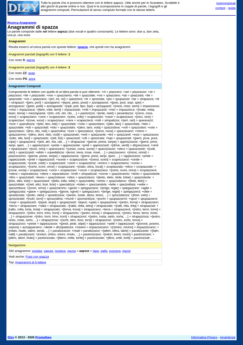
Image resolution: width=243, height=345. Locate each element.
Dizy (11, 337)
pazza (31, 60)
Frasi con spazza (37, 256)
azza (32, 78)
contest (220, 8)
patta (104, 251)
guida (232, 8)
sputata (37, 251)
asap (31, 73)
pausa (71, 251)
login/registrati (226, 3)
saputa (48, 251)
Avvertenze (227, 337)
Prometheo (43, 337)
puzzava (115, 251)
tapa (96, 251)
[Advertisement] (200, 47)
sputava (60, 251)
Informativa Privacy (204, 337)
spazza (83, 47)
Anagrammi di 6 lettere (30, 262)
